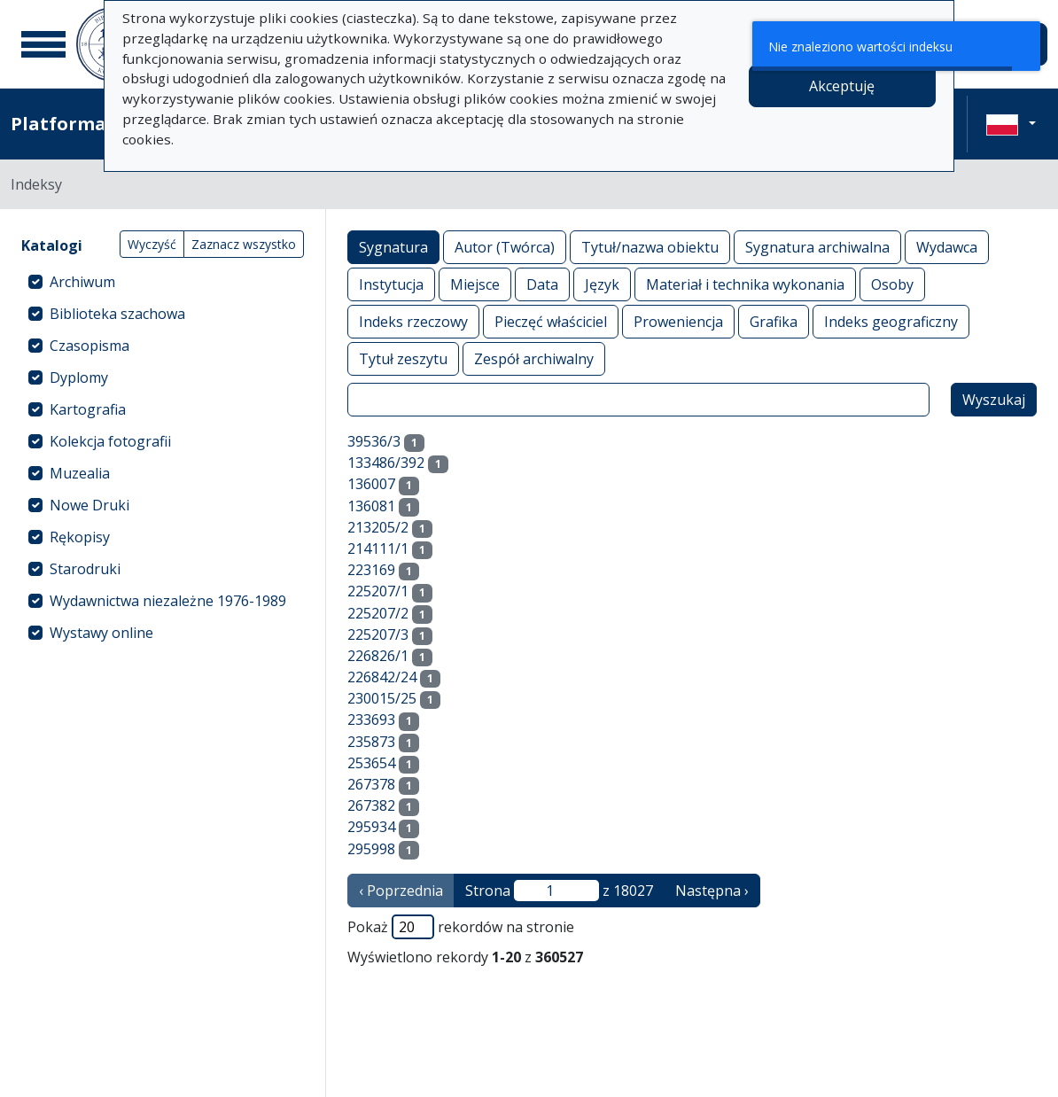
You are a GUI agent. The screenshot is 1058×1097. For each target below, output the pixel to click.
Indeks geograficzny (891, 321)
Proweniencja (678, 321)
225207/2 (377, 613)
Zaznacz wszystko (243, 244)
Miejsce (475, 284)
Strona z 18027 (559, 890)
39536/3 (374, 441)
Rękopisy (80, 537)
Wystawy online (101, 632)
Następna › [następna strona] (712, 890)
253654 (371, 763)
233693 (371, 719)
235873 (371, 741)
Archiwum (82, 282)
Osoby (892, 284)
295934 (371, 826)
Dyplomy (79, 377)
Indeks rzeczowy (413, 321)
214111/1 (377, 548)
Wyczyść (152, 244)
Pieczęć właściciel (550, 321)
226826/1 (377, 655)
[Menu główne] (43, 44)
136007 (371, 484)
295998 (371, 849)
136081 (371, 506)
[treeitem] (162, 281)
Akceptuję (842, 86)
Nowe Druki (89, 505)
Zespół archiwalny (534, 358)
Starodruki (85, 569)
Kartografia (88, 409)
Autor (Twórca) (505, 247)
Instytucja (391, 284)
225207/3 (377, 634)
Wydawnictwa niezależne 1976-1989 (168, 601)
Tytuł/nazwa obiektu (650, 247)
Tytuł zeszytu (403, 358)
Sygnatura (393, 247)
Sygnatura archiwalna (817, 247)
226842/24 (381, 677)
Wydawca (946, 247)
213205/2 (377, 527)
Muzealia (80, 473)
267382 (371, 805)
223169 (371, 570)
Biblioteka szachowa (117, 313)
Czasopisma (89, 345)
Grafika (773, 321)
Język (602, 284)
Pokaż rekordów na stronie (460, 926)
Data (542, 284)
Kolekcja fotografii (110, 441)
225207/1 (377, 591)
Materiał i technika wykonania (745, 284)
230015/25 (381, 698)
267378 (371, 784)
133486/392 (385, 462)
